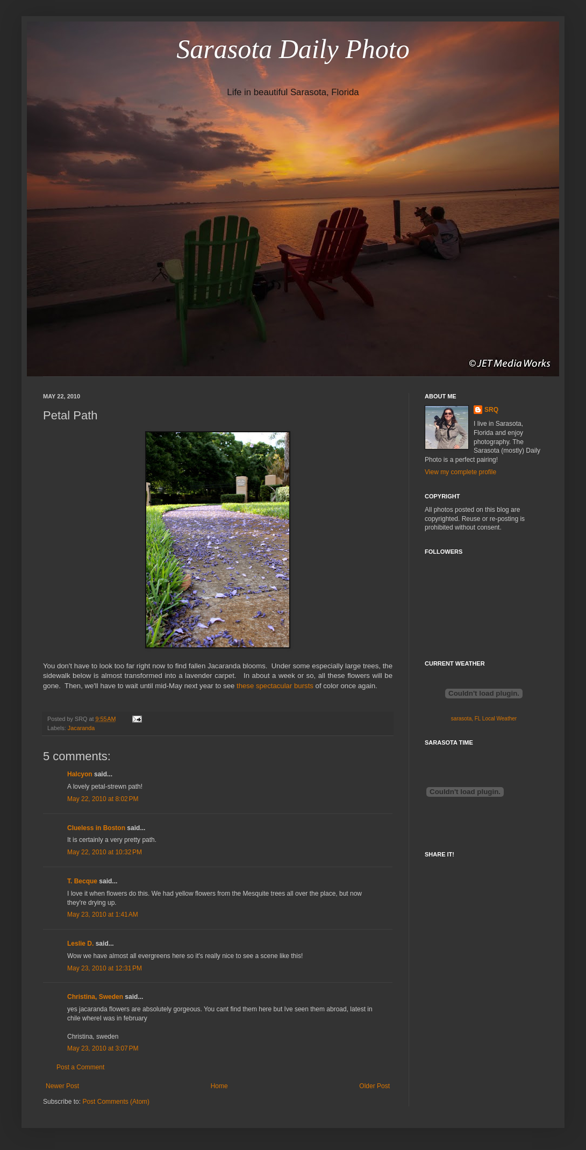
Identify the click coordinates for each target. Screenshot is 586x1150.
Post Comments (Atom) (115, 1101)
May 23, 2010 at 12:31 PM (104, 968)
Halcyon (79, 774)
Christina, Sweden (95, 997)
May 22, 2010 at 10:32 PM (104, 852)
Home (219, 1086)
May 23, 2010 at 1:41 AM (102, 914)
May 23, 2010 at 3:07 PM (102, 1048)
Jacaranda (81, 728)
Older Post (374, 1086)
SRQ (491, 409)
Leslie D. (80, 943)
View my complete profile (460, 472)
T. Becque (82, 881)
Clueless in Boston (96, 828)
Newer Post (62, 1086)
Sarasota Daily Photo (292, 49)
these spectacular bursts (275, 686)
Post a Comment (80, 1067)
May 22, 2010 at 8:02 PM (102, 799)
